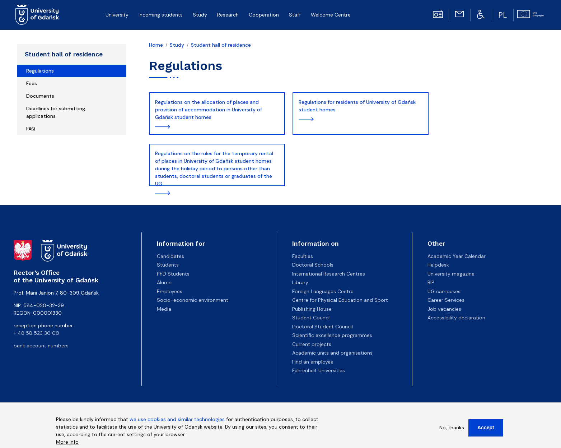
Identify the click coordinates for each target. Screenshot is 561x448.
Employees (169, 291)
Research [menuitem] (228, 14)
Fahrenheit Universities (318, 370)
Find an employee (312, 362)
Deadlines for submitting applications (55, 112)
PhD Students (173, 274)
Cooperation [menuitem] (264, 14)
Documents (40, 96)
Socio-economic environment (192, 300)
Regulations (40, 71)
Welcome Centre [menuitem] (331, 14)
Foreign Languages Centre (323, 291)
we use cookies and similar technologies (177, 419)
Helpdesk (438, 265)
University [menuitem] (117, 14)
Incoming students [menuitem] (161, 14)
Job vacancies (444, 309)
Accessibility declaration (456, 317)
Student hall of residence (64, 54)
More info (67, 442)
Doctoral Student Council (322, 326)
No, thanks (451, 427)
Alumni (165, 282)
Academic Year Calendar (456, 256)
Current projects (311, 344)
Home (156, 45)
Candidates (170, 256)
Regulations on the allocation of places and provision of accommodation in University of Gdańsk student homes (208, 109)
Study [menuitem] (200, 14)
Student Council (311, 317)
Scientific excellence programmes (332, 335)
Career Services (445, 300)
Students (168, 265)
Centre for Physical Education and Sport (340, 300)
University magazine (450, 274)
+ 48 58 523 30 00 (36, 333)
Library (300, 282)
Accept (485, 427)
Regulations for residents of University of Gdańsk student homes (357, 106)
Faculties (302, 256)
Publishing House (312, 309)
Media (164, 309)
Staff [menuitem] (295, 14)
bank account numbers (41, 345)
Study (177, 45)
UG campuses (444, 291)
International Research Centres (328, 274)
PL (502, 15)
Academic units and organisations (332, 353)
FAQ (30, 128)
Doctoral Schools (312, 265)
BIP (430, 282)
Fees (31, 83)
